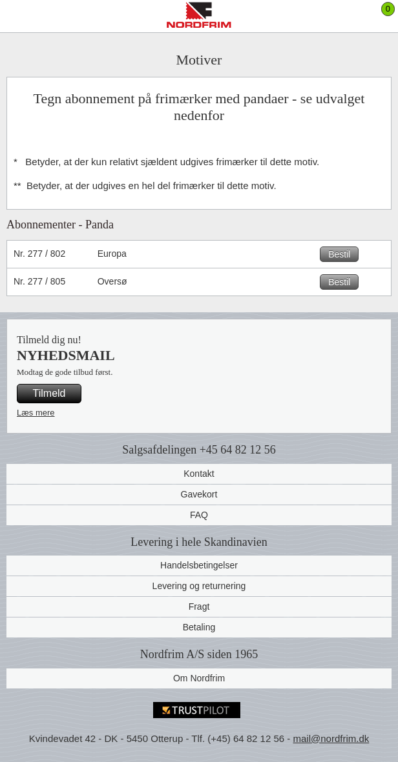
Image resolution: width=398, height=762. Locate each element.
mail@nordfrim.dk (331, 738)
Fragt (199, 606)
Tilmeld (49, 393)
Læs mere (36, 412)
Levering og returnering (199, 586)
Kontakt (198, 473)
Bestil (339, 254)
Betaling (199, 627)
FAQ (199, 515)
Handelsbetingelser (199, 565)
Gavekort (199, 494)
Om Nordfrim (199, 678)
